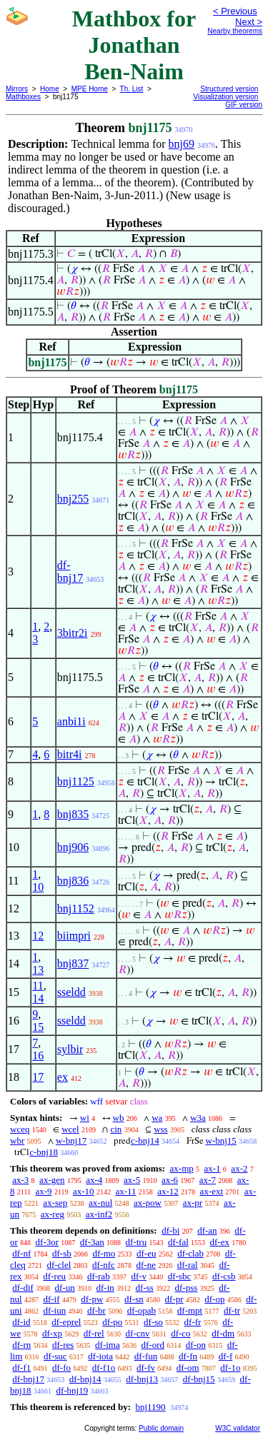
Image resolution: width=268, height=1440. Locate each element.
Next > (248, 21)
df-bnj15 (199, 1379)
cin (115, 1129)
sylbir (70, 1049)
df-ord (152, 1344)
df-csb (224, 1276)
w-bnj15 (221, 1140)
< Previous (235, 11)
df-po (112, 1321)
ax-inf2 (99, 1214)
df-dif (23, 1287)
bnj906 (73, 847)
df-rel (94, 1333)
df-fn (188, 1356)
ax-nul (100, 1202)
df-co (180, 1333)
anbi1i (71, 721)
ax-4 (94, 1179)
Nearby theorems (234, 31)
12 (38, 936)
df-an (207, 1230)
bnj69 (181, 144)
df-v (139, 1276)
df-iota (100, 1356)
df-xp (52, 1333)
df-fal (178, 1242)
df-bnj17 (70, 571)
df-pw (92, 1299)
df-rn (21, 1344)
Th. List (132, 89)
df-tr (232, 1310)
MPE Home (89, 89)
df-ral (187, 1264)
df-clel (58, 1264)
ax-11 (125, 1191)
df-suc (55, 1356)
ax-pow (148, 1202)
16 (38, 1055)
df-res (63, 1344)
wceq (19, 1129)
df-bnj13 (142, 1379)
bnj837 (73, 963)
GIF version (243, 105)
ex (62, 1077)
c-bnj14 (145, 1140)
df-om (188, 1367)
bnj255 (73, 499)
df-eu (146, 1253)
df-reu (54, 1276)
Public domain (161, 1428)
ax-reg (52, 1214)
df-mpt (189, 1310)
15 (38, 1027)
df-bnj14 (85, 1379)
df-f (226, 1356)
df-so (153, 1321)
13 (38, 970)
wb (118, 1117)
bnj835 (73, 814)
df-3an (92, 1242)
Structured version (229, 89)
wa (157, 1117)
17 (38, 1077)
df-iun (54, 1310)
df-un (65, 1287)
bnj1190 (150, 1406)
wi (84, 1117)
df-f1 (21, 1367)
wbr (17, 1140)
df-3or (47, 1242)
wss (161, 1129)
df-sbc (180, 1276)
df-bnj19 (72, 1390)
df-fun (146, 1356)
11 (37, 986)
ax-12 (168, 1191)
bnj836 (73, 881)
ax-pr (192, 1202)
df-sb (61, 1253)
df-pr (174, 1299)
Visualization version (225, 97)
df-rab (98, 1276)
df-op (214, 1299)
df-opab (141, 1310)
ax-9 (44, 1191)
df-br (96, 1310)
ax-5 (132, 1179)
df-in (105, 1287)
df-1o (230, 1367)
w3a (198, 1117)
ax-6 (170, 1179)
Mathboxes (23, 97)
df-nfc (103, 1264)
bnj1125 (75, 781)
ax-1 (212, 1168)
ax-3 (20, 1179)
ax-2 (239, 1168)
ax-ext (211, 1191)
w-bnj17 (71, 1140)
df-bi (170, 1230)
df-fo (61, 1367)
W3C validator (237, 1428)
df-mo (103, 1253)
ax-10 (83, 1191)
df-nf (21, 1253)
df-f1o (104, 1367)
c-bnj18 (43, 1152)
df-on (196, 1344)
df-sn (134, 1299)
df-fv (146, 1367)
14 (38, 998)
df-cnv (137, 1333)
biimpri (74, 936)
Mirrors (17, 89)
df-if (51, 1299)
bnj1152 (75, 908)
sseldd (71, 992)
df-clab (190, 1253)
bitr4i (69, 754)
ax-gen (51, 1179)
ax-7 (207, 1179)
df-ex (219, 1242)
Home (49, 89)
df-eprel (66, 1321)
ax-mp (182, 1168)
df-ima (107, 1344)
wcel (70, 1129)
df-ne (146, 1264)
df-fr (193, 1321)
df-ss (145, 1287)
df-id (21, 1321)
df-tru (136, 1242)
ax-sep (55, 1202)
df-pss (186, 1287)
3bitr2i (72, 633)
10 (38, 887)
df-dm (223, 1333)
